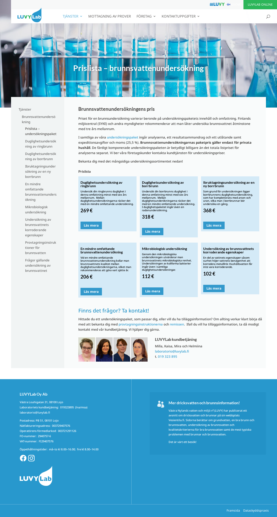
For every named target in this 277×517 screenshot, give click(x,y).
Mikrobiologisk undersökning (36, 209)
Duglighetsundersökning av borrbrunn (40, 156)
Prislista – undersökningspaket (40, 131)
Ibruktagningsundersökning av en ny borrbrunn (40, 171)
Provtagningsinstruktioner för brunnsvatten (40, 247)
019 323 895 (167, 356)
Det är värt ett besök (182, 442)
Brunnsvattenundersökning (38, 119)
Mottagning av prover (109, 17)
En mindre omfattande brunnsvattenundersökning (40, 192)
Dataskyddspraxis (256, 510)
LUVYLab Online (260, 4)
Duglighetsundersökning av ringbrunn (40, 143)
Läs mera (91, 225)
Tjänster (70, 17)
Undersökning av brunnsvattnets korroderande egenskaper (38, 227)
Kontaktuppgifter (179, 17)
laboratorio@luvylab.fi (172, 351)
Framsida (233, 510)
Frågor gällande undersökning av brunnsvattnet (38, 265)
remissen (177, 324)
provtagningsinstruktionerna (141, 324)
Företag (144, 17)
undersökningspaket (122, 137)
